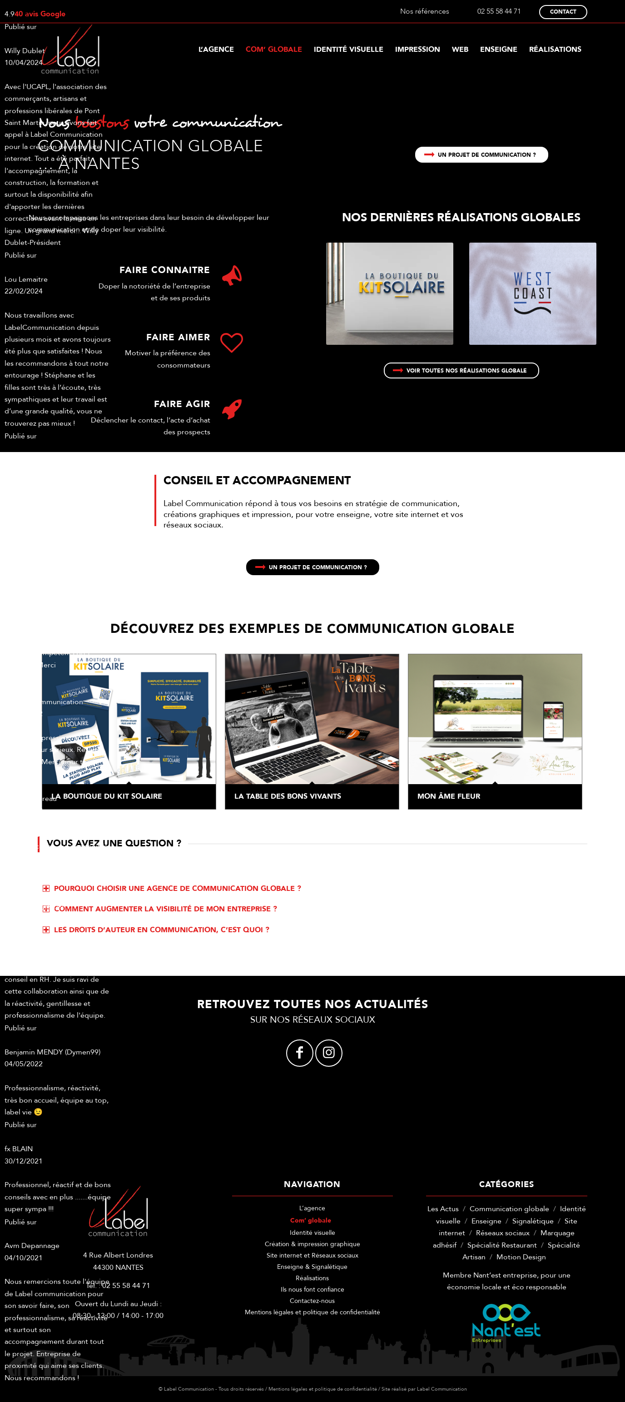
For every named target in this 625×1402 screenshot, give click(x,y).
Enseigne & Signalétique (312, 1267)
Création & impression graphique (312, 1244)
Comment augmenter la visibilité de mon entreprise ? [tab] (160, 909)
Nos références (424, 11)
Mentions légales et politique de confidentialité (312, 1312)
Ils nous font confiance (312, 1289)
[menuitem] (216, 49)
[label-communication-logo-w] (70, 49)
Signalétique (533, 1221)
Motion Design (521, 1257)
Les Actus (443, 1209)
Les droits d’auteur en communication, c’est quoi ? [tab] (156, 930)
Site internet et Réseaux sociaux (312, 1255)
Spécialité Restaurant (502, 1245)
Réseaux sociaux (503, 1233)
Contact (563, 11)
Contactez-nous (312, 1301)
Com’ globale (310, 1220)
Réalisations (312, 1278)
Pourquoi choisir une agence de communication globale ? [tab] (172, 889)
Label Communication (442, 1389)
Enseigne (486, 1221)
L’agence (312, 1208)
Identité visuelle (312, 1232)
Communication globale (509, 1209)
